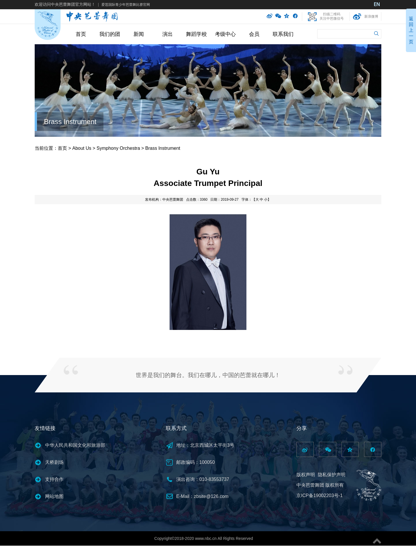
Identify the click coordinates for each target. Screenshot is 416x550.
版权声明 (305, 474)
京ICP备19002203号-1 (319, 495)
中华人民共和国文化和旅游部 (75, 445)
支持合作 (54, 479)
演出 (167, 34)
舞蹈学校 (196, 34)
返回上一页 (411, 30)
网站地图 (54, 496)
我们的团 (109, 34)
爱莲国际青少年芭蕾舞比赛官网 (125, 5)
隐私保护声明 (332, 474)
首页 (81, 34)
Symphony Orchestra (118, 148)
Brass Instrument (70, 121)
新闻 (138, 34)
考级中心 (225, 34)
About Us (81, 148)
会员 (254, 34)
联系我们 (283, 34)
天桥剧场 (54, 462)
